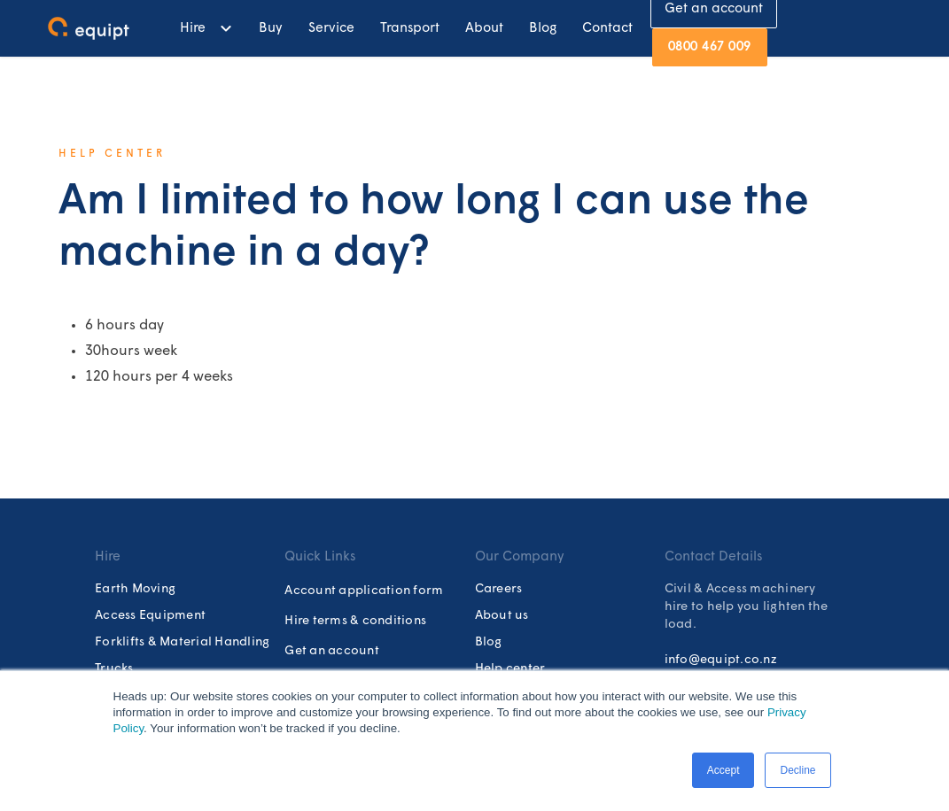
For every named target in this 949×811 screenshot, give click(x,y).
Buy (271, 28)
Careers (499, 589)
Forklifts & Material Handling (182, 642)
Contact (607, 28)
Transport (409, 28)
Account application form (363, 591)
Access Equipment (150, 615)
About (484, 28)
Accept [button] (723, 770)
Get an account (331, 651)
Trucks (114, 669)
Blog (542, 28)
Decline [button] (797, 770)
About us (502, 615)
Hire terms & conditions (355, 621)
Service (331, 28)
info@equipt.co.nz (720, 660)
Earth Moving (135, 589)
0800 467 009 (709, 47)
